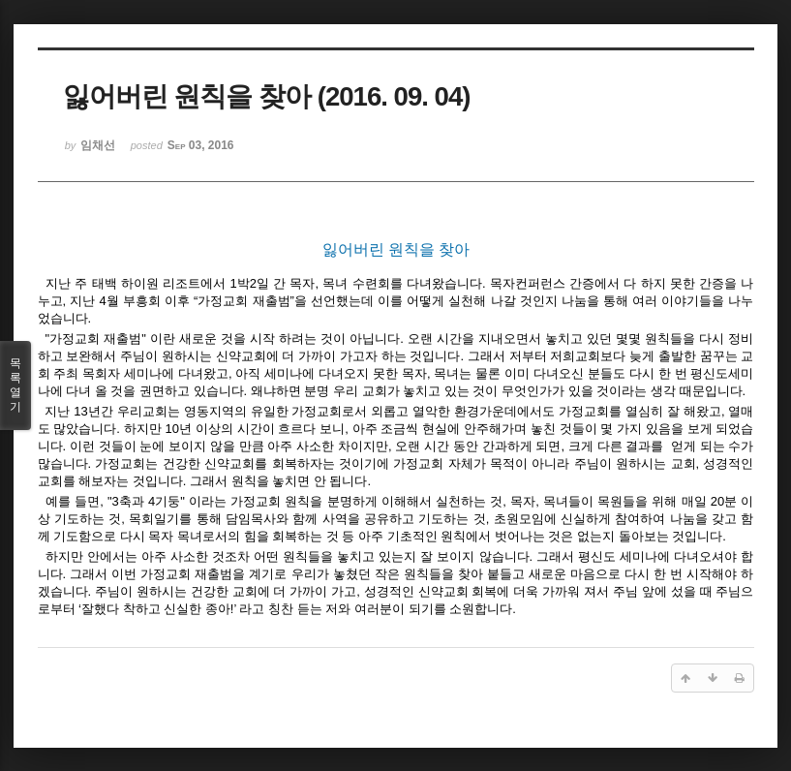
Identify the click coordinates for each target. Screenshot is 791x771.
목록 (15, 385)
